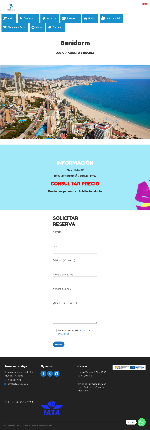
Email (75, 250)
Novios (91, 18)
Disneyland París (16, 27)
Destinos (30, 18)
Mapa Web (82, 390)
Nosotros (51, 18)
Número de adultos (75, 278)
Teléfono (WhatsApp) (75, 264)
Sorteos (72, 18)
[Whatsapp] (142, 422)
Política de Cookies (94, 387)
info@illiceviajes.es (18, 383)
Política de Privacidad (88, 383)
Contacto (57, 27)
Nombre (75, 236)
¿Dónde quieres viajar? (75, 314)
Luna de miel (113, 18)
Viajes (39, 27)
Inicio (10, 18)
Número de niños (75, 293)
